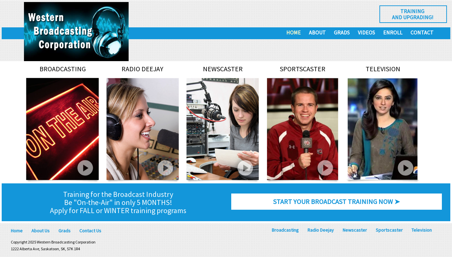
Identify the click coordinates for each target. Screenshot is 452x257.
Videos (366, 32)
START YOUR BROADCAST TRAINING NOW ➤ (336, 201)
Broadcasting (285, 230)
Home (293, 32)
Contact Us (90, 231)
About (317, 32)
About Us (40, 231)
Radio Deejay (321, 230)
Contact (421, 32)
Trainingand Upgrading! (412, 14)
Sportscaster (389, 230)
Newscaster (355, 230)
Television (421, 230)
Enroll (392, 32)
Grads (342, 32)
